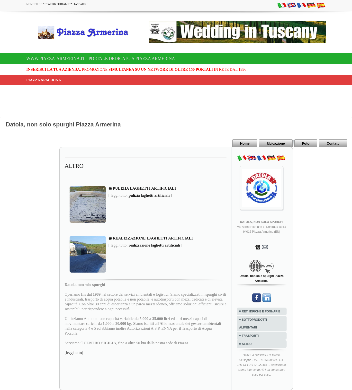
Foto (305, 143)
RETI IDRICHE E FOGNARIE (261, 311)
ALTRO (247, 344)
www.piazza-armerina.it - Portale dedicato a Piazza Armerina (100, 58)
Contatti (333, 143)
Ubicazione (276, 143)
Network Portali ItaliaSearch (65, 3)
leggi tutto (74, 353)
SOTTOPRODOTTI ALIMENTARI (253, 323)
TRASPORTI (250, 335)
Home (245, 143)
